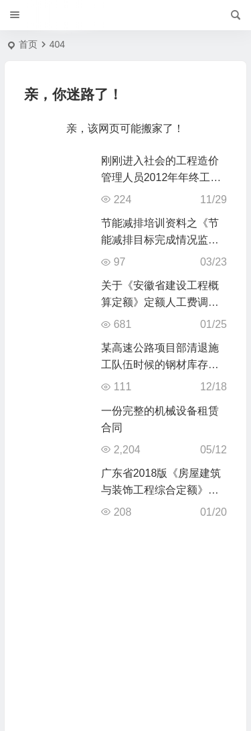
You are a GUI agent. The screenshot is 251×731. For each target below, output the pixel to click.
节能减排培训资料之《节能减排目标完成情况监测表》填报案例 (160, 239)
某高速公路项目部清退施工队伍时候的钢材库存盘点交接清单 (160, 364)
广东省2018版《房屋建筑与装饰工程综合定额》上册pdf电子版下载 (161, 489)
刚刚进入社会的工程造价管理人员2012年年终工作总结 (161, 177)
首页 (28, 44)
